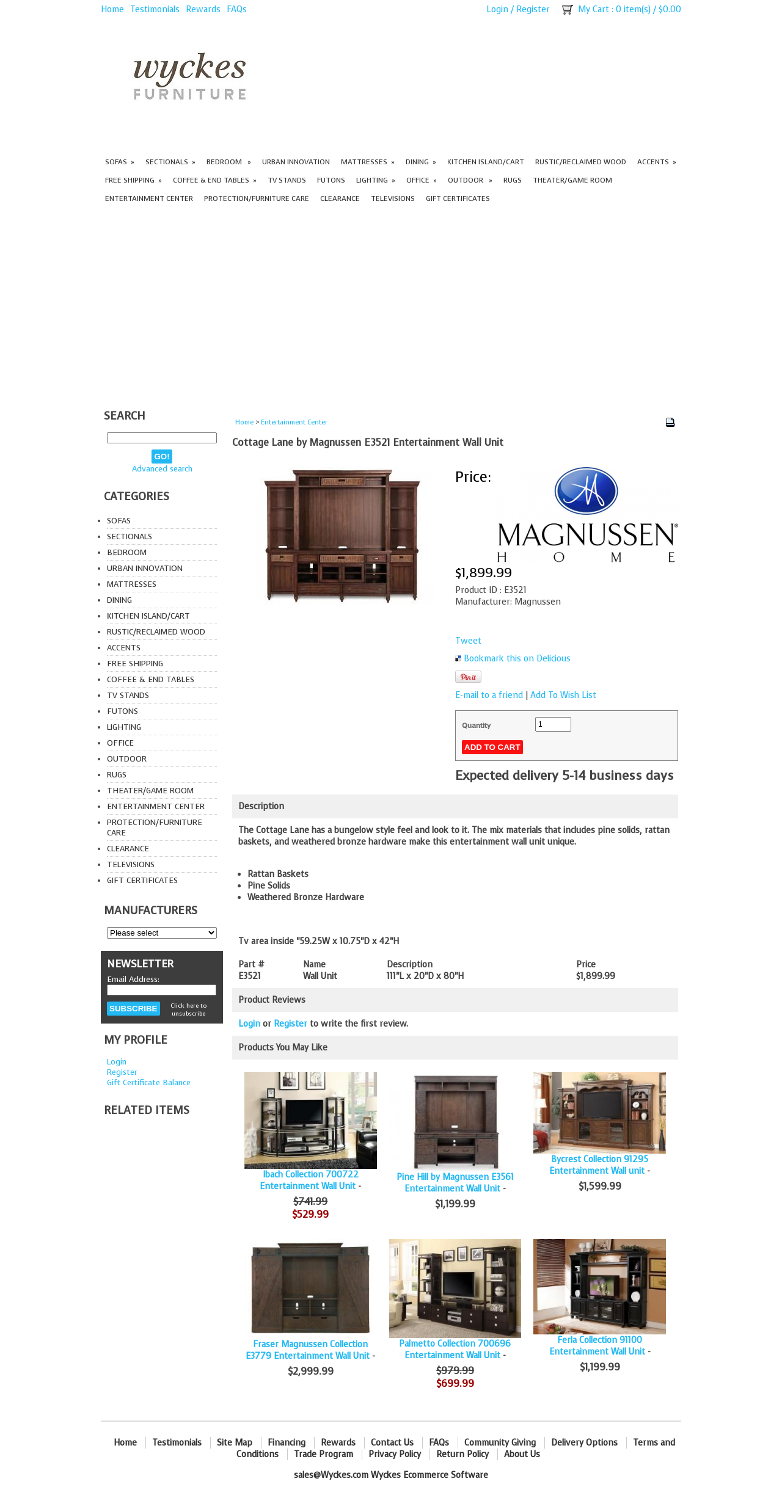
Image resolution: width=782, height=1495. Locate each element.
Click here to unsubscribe (188, 1009)
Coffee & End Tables (215, 180)
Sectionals (170, 162)
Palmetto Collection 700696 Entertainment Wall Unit (455, 1349)
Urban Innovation (296, 162)
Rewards (203, 9)
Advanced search (162, 469)
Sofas (119, 162)
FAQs (237, 9)
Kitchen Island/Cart (485, 162)
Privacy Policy (394, 1454)
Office (421, 180)
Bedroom (228, 162)
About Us (522, 1454)
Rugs (512, 180)
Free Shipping (133, 180)
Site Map (234, 1443)
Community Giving (500, 1443)
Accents (656, 162)
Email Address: (133, 979)
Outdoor (470, 180)
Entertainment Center (149, 198)
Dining (421, 162)
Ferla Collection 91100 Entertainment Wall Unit (597, 1346)
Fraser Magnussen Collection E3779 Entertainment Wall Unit (308, 1350)
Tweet (468, 641)
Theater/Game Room (572, 180)
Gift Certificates (458, 198)
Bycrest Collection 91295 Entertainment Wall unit (598, 1165)
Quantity (476, 725)
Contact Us (392, 1443)
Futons (331, 180)
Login (497, 9)
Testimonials (155, 9)
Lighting (375, 180)
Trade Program (323, 1454)
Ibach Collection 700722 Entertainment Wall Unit (309, 1180)
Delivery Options (584, 1443)
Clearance (340, 198)
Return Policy (462, 1454)
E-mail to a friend (489, 695)
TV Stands (287, 180)
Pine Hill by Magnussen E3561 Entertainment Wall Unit (455, 1183)
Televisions (393, 198)
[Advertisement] (391, 307)
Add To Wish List (563, 695)
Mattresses (368, 162)
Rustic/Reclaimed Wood (580, 162)
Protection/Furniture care (256, 198)
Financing (286, 1443)
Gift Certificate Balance (149, 1082)
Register (533, 9)
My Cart (593, 9)
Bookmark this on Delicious (517, 658)
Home (112, 9)
